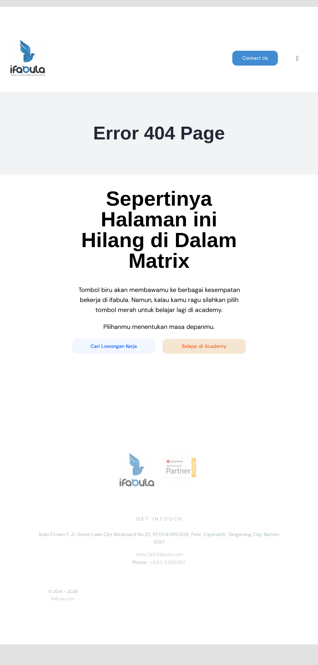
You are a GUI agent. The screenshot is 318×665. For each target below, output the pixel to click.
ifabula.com (63, 600)
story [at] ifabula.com (159, 556)
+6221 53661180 (168, 563)
